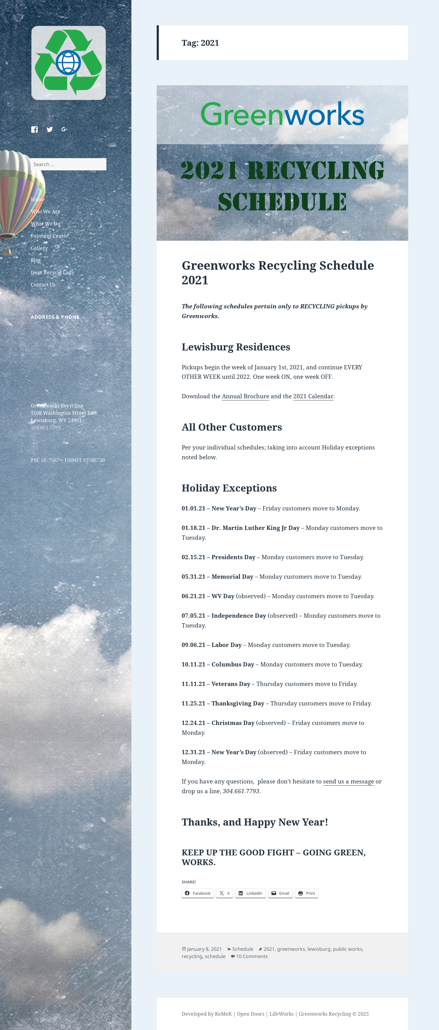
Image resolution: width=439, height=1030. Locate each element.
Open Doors (250, 1013)
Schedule (242, 949)
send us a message (348, 781)
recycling (192, 956)
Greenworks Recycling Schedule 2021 (278, 272)
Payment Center (50, 236)
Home (38, 199)
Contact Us (43, 284)
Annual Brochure (245, 396)
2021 (269, 949)
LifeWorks (281, 1013)
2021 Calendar (313, 396)
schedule (215, 956)
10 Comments (252, 956)
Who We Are (45, 211)
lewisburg (319, 949)
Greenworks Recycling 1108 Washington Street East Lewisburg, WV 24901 (64, 413)
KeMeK (223, 1013)
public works (347, 949)
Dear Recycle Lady (52, 272)
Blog (36, 260)
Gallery (39, 248)
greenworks (291, 949)
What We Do (45, 223)
